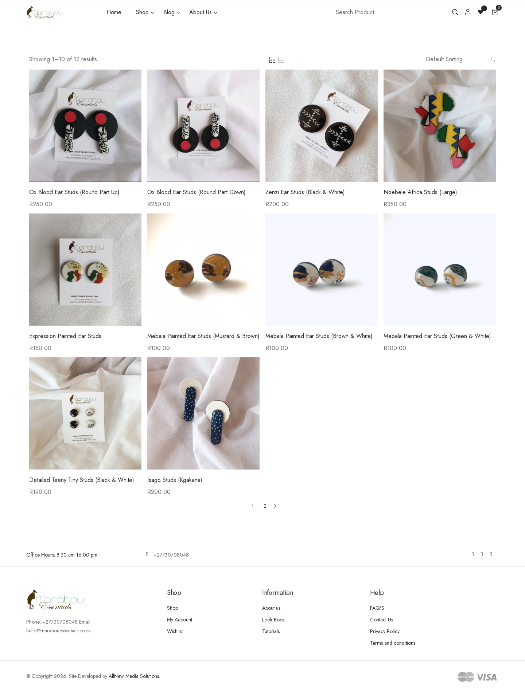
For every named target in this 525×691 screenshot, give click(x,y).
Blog (169, 12)
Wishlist (175, 631)
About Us (200, 12)
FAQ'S (377, 607)
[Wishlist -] (481, 11)
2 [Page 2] (265, 506)
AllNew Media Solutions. (134, 675)
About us (271, 607)
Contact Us (381, 619)
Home (113, 12)
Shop (142, 12)
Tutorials (271, 631)
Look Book (273, 619)
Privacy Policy (385, 631)
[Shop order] (457, 59)
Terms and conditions (392, 642)
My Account (179, 619)
